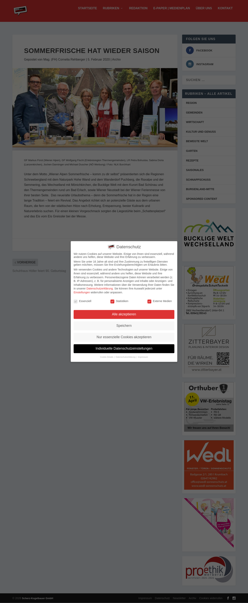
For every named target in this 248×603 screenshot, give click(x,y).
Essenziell (82, 299)
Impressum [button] (143, 355)
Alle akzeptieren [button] (124, 312)
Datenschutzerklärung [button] (126, 355)
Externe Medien (159, 299)
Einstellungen (82, 290)
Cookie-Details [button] (107, 355)
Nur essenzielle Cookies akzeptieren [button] (123, 335)
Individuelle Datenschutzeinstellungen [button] (124, 346)
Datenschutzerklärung (99, 286)
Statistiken (119, 299)
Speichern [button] (124, 324)
